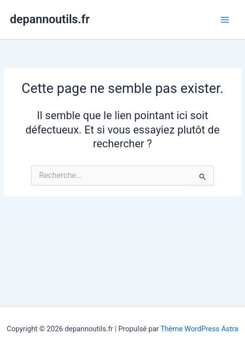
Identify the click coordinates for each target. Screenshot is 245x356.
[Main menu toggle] (224, 19)
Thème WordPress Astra (199, 328)
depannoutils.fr (49, 19)
